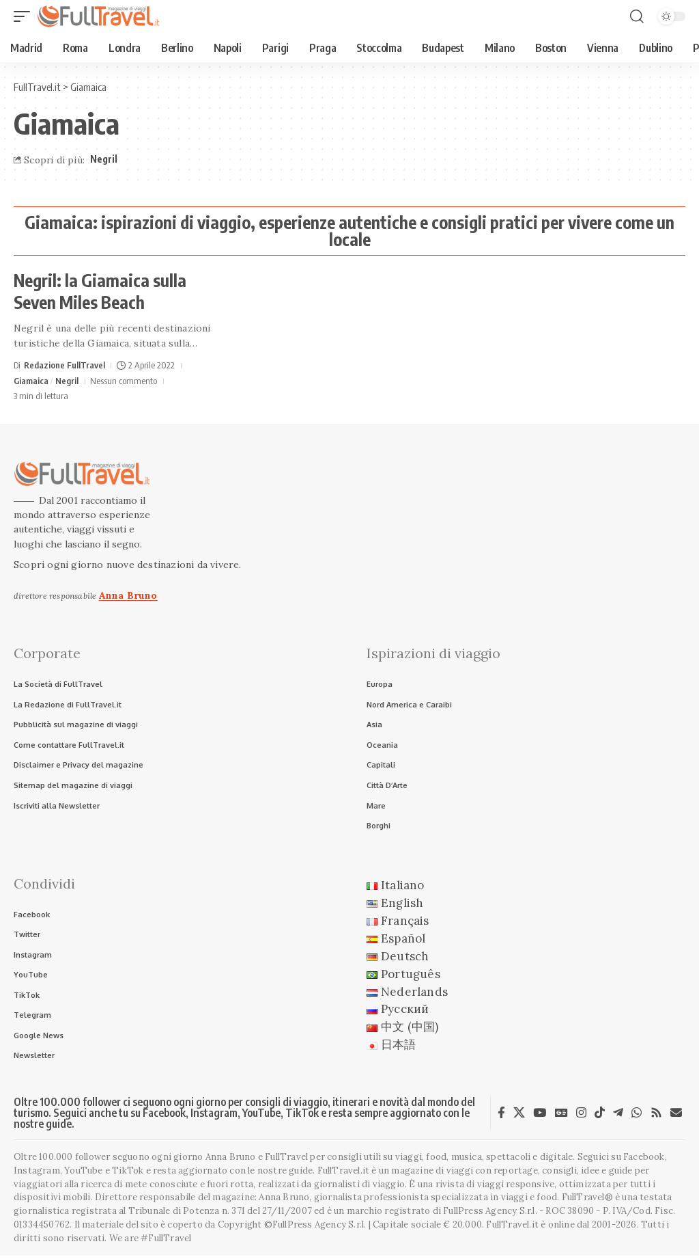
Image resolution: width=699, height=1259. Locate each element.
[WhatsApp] (636, 1116)
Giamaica (31, 380)
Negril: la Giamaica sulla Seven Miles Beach (100, 291)
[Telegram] (618, 1116)
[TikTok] (599, 1116)
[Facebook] (501, 1116)
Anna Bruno (128, 595)
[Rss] (656, 1116)
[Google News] (561, 1116)
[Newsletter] (676, 1116)
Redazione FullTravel (64, 365)
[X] (519, 1116)
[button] (25, 16)
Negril (103, 159)
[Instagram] (581, 1116)
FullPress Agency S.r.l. (490, 1215)
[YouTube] (540, 1116)
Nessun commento (123, 380)
